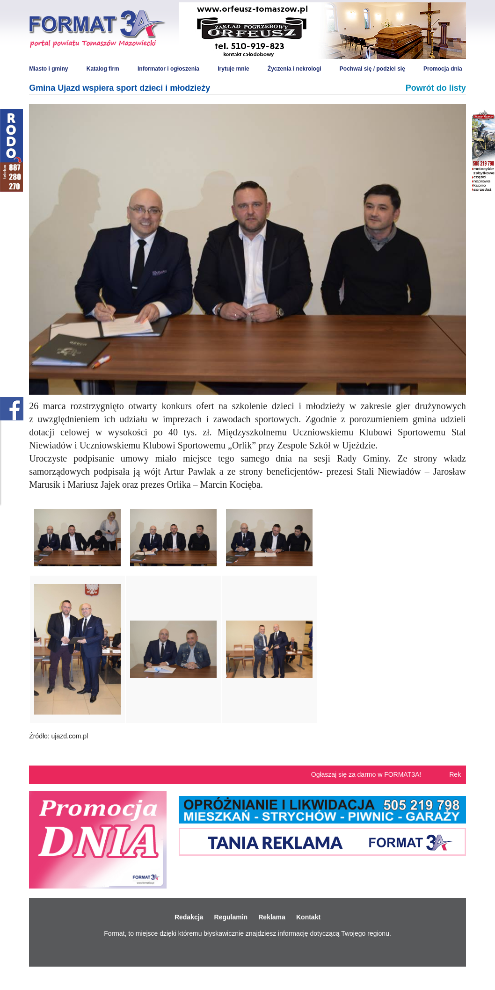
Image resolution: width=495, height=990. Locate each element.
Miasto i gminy (48, 68)
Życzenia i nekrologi (294, 68)
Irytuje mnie (233, 68)
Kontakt (308, 917)
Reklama (271, 917)
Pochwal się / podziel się (372, 68)
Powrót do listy (436, 88)
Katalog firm (103, 68)
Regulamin (231, 917)
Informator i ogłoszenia (168, 68)
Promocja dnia (442, 68)
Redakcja (189, 917)
